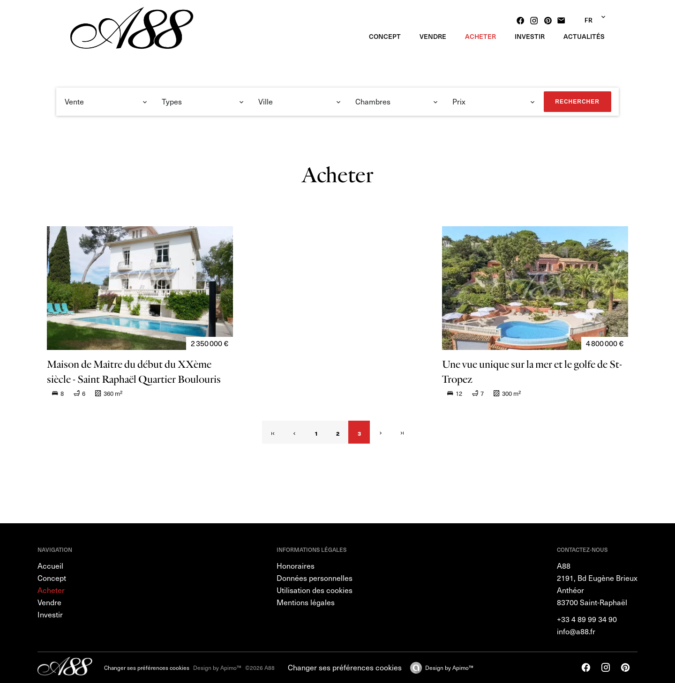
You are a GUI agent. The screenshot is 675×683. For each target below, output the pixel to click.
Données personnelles (314, 578)
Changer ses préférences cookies (146, 667)
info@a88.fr (576, 631)
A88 (563, 566)
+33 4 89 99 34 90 (587, 619)
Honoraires (296, 566)
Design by (449, 667)
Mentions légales (306, 602)
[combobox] (106, 101)
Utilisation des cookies (314, 590)
